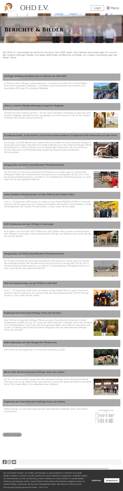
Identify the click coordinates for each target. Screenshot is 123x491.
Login (97, 8)
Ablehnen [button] (96, 480)
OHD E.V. (34, 8)
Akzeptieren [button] (112, 480)
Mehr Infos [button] (43, 487)
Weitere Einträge (12, 434)
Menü (113, 8)
